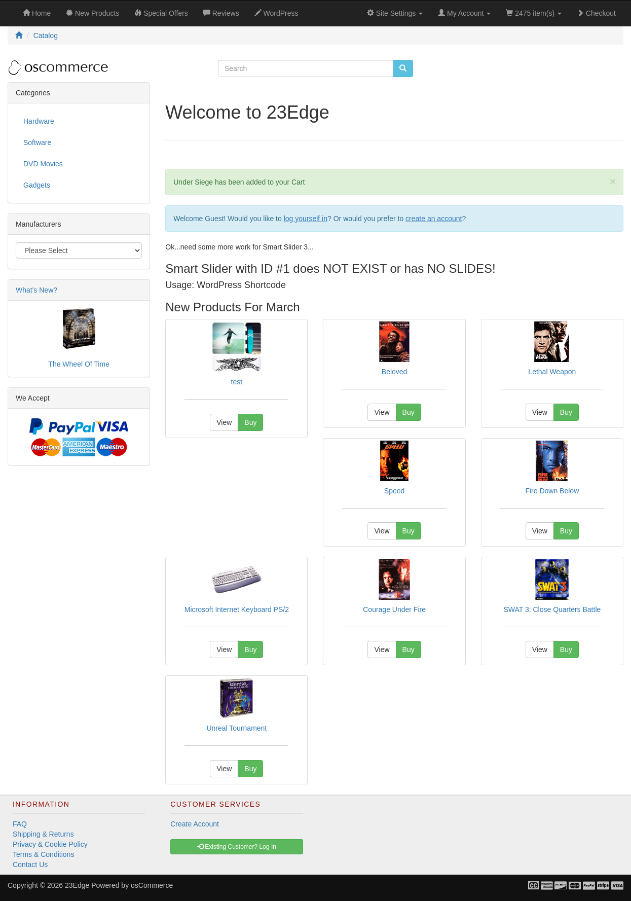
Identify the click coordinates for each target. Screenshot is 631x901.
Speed (394, 491)
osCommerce (152, 885)
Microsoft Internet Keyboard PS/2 (236, 609)
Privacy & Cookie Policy (50, 844)
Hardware (38, 121)
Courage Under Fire (394, 609)
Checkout (596, 13)
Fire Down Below (552, 491)
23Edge (77, 885)
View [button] (224, 422)
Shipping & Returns (43, 834)
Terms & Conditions (43, 854)
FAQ (20, 824)
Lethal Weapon (552, 372)
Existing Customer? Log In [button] (236, 846)
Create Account (194, 824)
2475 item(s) (534, 13)
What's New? (36, 290)
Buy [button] (250, 422)
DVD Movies (43, 164)
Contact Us (30, 864)
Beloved (394, 372)
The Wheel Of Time (78, 364)
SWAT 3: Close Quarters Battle (552, 609)
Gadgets (36, 185)
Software (37, 142)
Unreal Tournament (236, 728)
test (237, 382)
